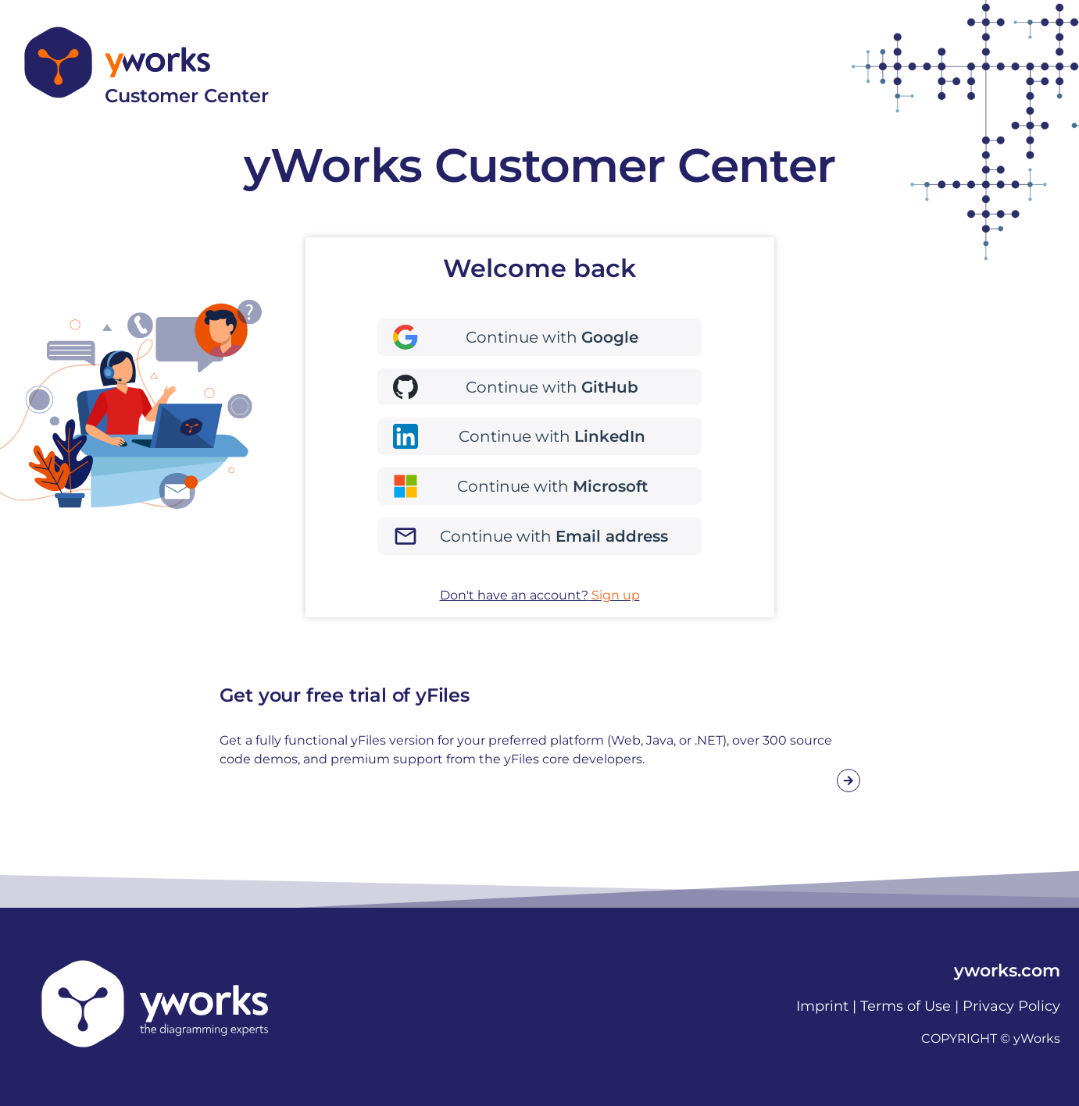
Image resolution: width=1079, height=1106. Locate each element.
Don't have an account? (540, 595)
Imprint (822, 1006)
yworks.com (1007, 970)
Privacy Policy (1011, 1006)
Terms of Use (905, 1006)
